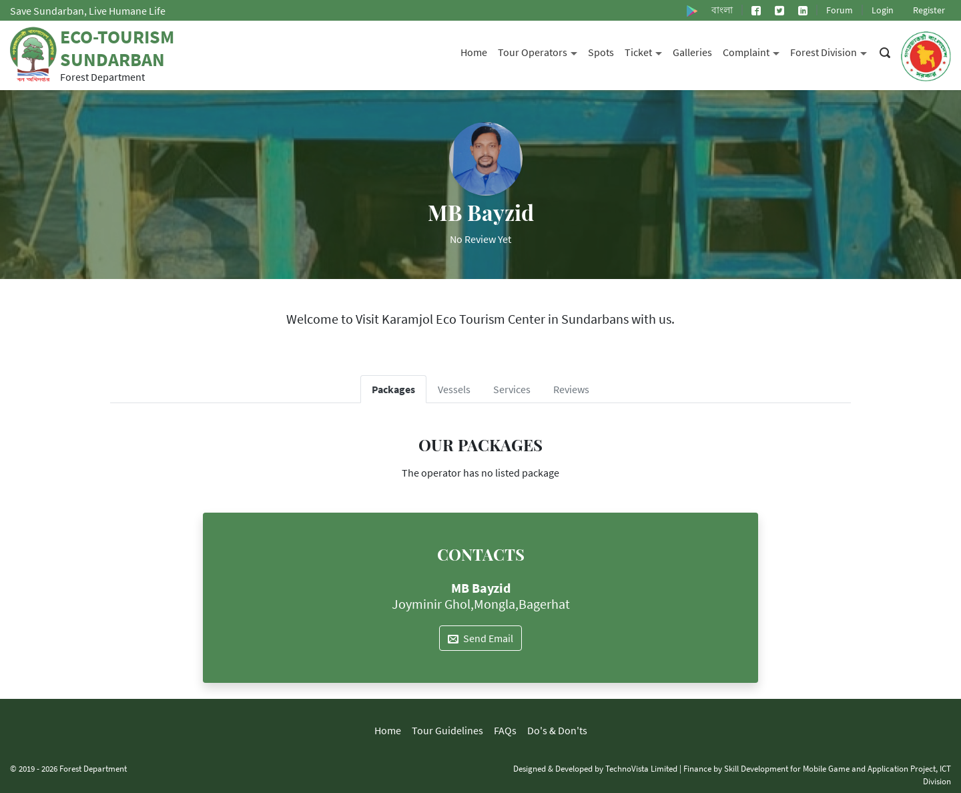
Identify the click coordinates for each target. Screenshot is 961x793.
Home (473, 52)
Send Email (480, 638)
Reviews (571, 389)
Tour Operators (540, 51)
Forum (839, 10)
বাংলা (722, 10)
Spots (601, 52)
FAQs (505, 730)
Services (512, 389)
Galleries (692, 52)
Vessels (454, 389)
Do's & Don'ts (557, 730)
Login (883, 10)
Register (929, 10)
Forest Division (831, 51)
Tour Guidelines (447, 730)
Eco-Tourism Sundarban (117, 48)
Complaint (754, 51)
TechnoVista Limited (641, 768)
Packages (393, 389)
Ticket (646, 51)
